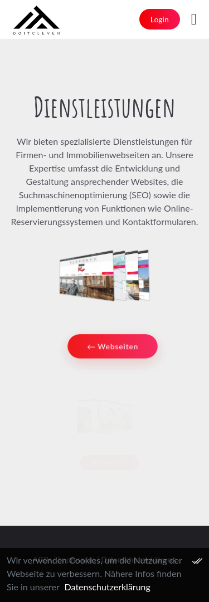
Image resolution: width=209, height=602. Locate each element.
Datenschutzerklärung (107, 586)
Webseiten (112, 347)
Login (159, 19)
